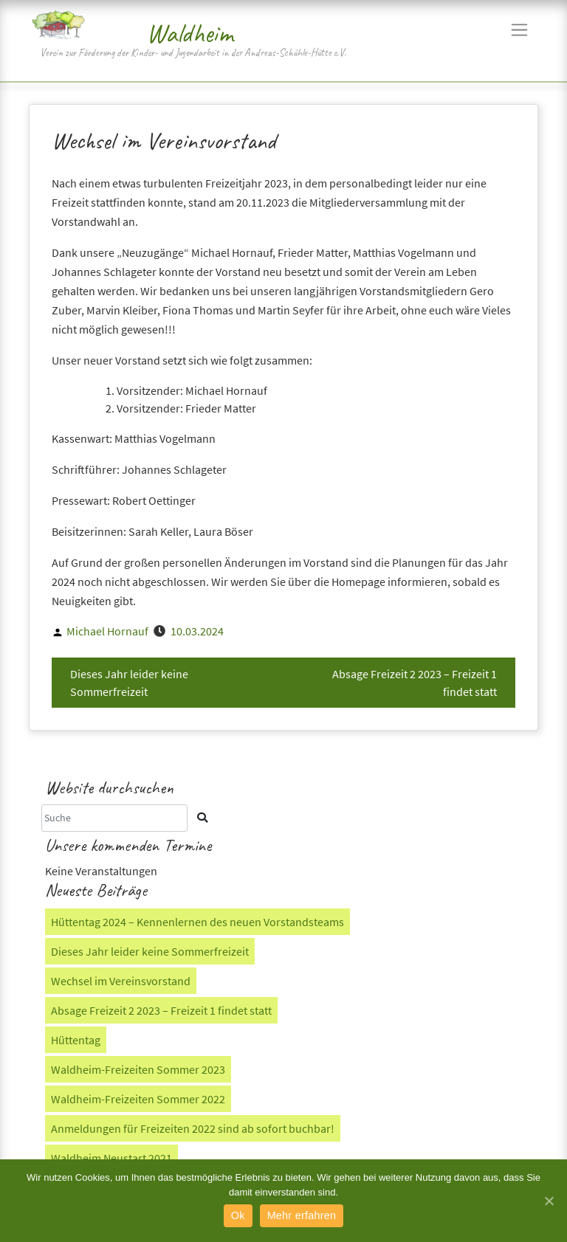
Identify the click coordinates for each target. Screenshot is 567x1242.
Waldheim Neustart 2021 (111, 1157)
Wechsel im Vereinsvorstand (120, 980)
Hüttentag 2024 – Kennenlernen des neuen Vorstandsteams (197, 921)
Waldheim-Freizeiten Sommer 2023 (138, 1069)
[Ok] (548, 1200)
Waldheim (189, 33)
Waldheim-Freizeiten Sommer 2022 (138, 1098)
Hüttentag (75, 1039)
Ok (238, 1215)
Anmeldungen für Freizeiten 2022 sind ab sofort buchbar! (192, 1128)
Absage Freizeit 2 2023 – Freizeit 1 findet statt (414, 682)
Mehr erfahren (302, 1215)
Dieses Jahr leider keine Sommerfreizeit (129, 682)
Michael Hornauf (107, 631)
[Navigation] (519, 30)
